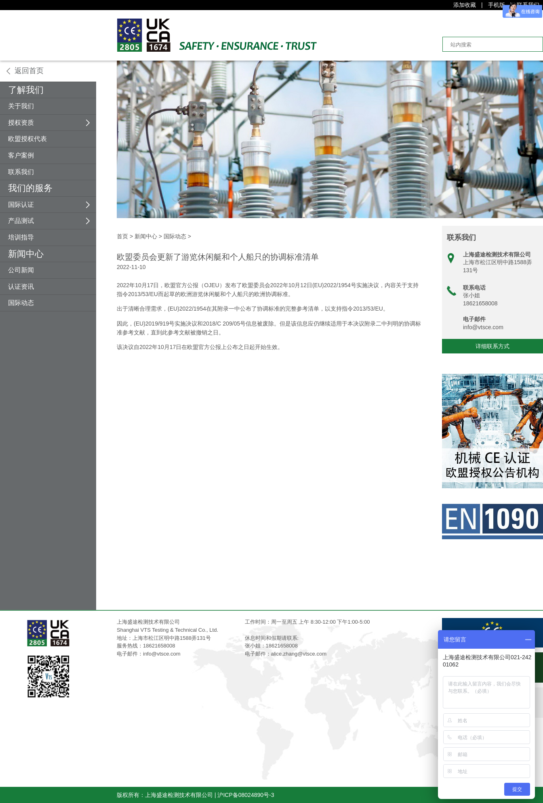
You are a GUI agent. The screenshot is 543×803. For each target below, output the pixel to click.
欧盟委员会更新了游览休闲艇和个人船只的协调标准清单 (218, 256)
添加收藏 (464, 5)
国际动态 (21, 302)
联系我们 (21, 171)
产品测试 (21, 220)
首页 (122, 236)
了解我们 (26, 90)
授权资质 (21, 122)
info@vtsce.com (483, 327)
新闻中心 (26, 254)
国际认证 (21, 204)
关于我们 (21, 106)
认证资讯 (21, 286)
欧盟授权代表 (27, 138)
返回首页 (29, 71)
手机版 (496, 5)
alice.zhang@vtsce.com (298, 654)
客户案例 (21, 155)
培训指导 (21, 237)
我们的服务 (30, 188)
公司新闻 (21, 270)
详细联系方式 (492, 346)
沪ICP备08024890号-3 (245, 795)
